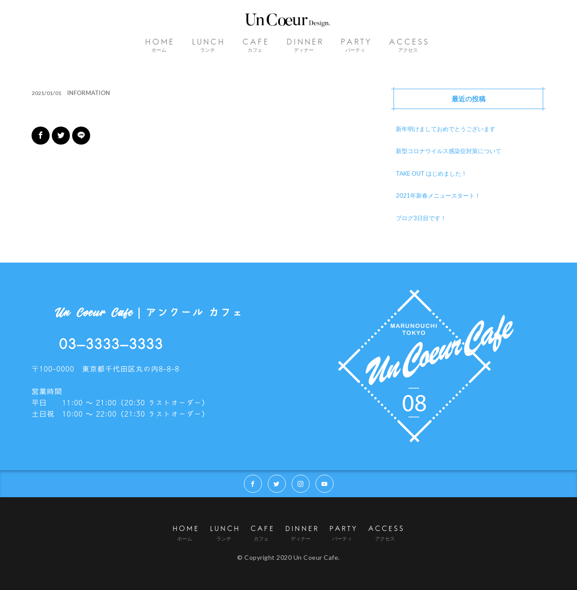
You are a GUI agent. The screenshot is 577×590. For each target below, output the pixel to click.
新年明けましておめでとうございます (445, 128)
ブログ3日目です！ (421, 218)
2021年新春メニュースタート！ (438, 195)
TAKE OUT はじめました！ (431, 173)
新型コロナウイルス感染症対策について (448, 150)
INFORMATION (88, 92)
